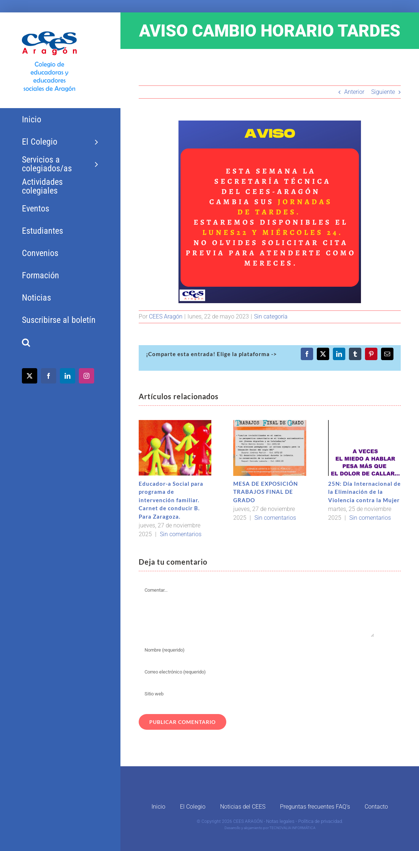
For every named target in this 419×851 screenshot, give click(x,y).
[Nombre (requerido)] (256, 650)
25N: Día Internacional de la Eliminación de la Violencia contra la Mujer (364, 491)
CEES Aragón (165, 316)
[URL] (256, 694)
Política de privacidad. (320, 821)
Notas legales (280, 821)
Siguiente (383, 91)
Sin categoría (271, 316)
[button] (60, 342)
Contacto (376, 806)
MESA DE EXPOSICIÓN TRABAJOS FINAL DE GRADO (265, 491)
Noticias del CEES (242, 806)
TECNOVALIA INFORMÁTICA (292, 828)
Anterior (354, 91)
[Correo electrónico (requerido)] (256, 672)
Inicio (158, 806)
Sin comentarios (180, 534)
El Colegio (192, 806)
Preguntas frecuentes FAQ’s (315, 806)
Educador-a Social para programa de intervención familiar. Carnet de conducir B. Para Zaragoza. (171, 500)
